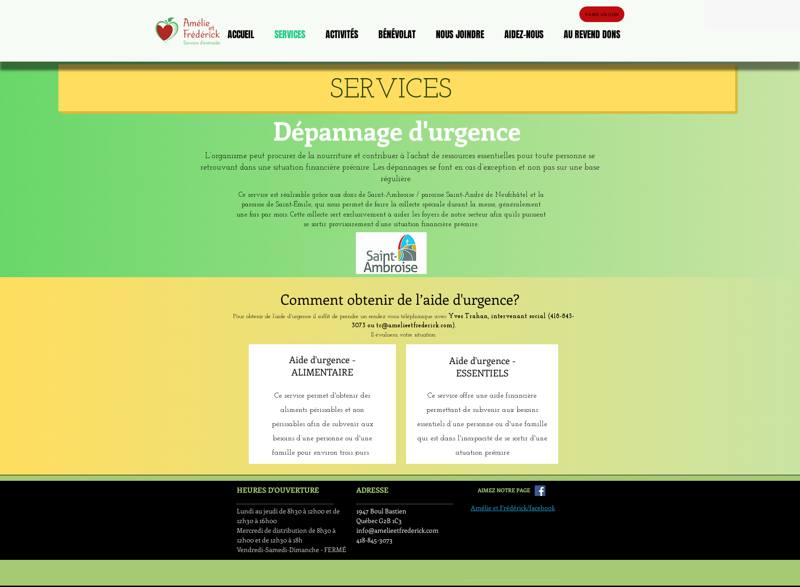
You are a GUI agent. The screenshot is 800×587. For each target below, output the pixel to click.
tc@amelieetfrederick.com (414, 325)
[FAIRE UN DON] (601, 14)
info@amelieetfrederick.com (397, 530)
